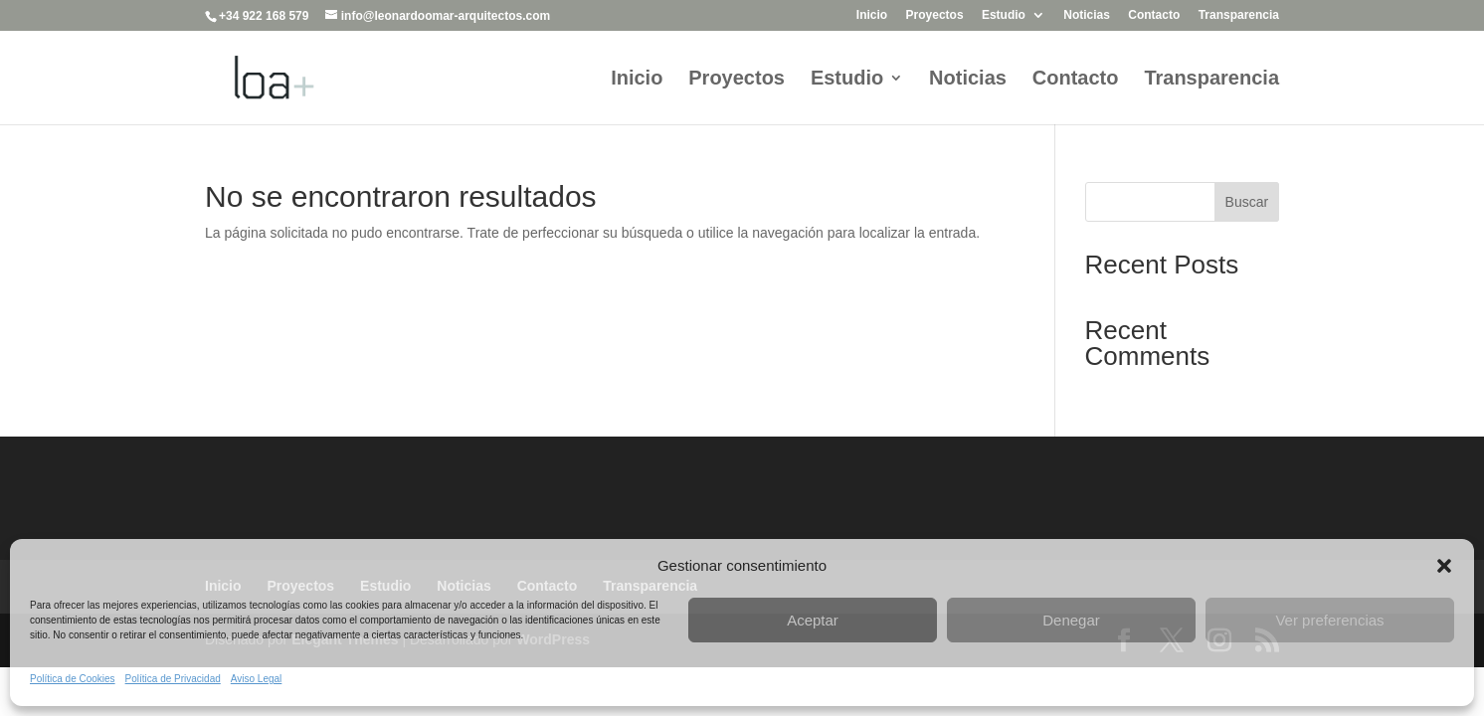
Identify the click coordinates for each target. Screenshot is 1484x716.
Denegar (1071, 620)
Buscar (1247, 202)
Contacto (1154, 15)
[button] (1444, 566)
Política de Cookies (72, 678)
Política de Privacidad (173, 678)
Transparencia (1239, 15)
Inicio (871, 15)
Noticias (1086, 15)
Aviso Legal (256, 678)
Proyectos (935, 15)
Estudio (1003, 15)
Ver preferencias (1329, 620)
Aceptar (812, 620)
